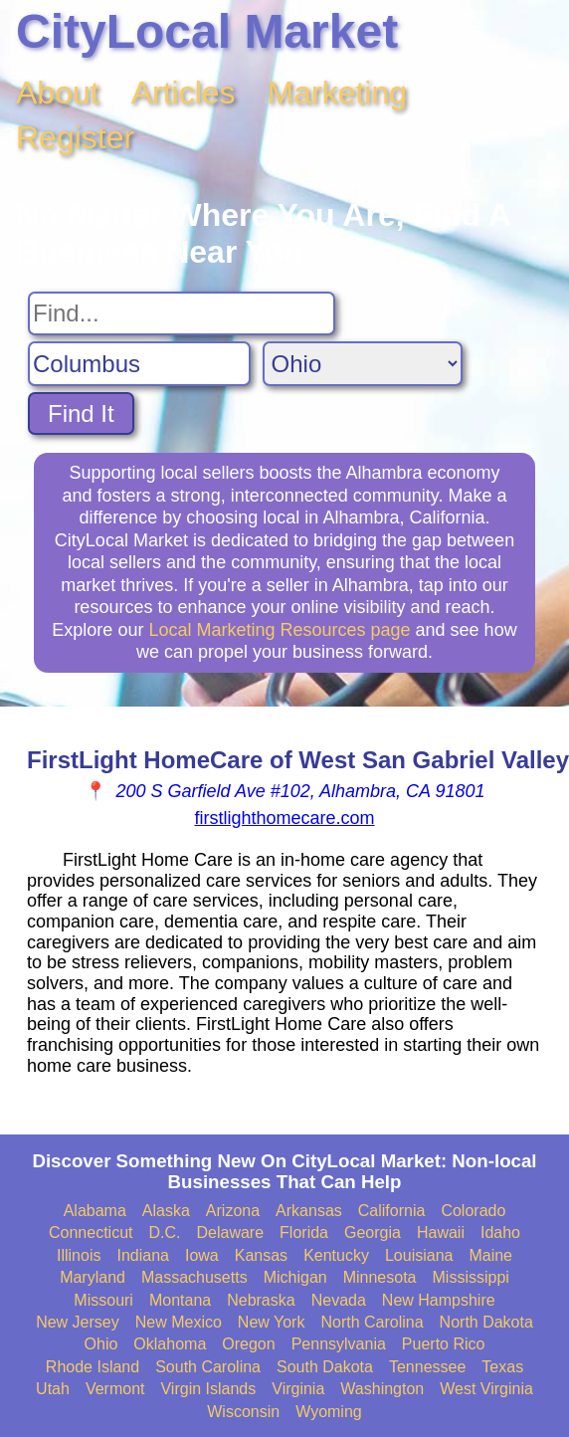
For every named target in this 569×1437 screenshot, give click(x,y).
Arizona (233, 1210)
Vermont (115, 1388)
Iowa (202, 1255)
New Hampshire (438, 1300)
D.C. (165, 1232)
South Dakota (325, 1366)
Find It (81, 413)
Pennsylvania (338, 1343)
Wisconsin (243, 1411)
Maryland (92, 1277)
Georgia (372, 1232)
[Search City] (139, 363)
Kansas (261, 1255)
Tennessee (427, 1366)
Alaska (166, 1210)
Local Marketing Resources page (279, 630)
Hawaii (441, 1232)
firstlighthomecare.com (284, 818)
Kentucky (336, 1255)
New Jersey (77, 1322)
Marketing (338, 92)
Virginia (298, 1388)
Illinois (78, 1255)
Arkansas (309, 1210)
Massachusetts (194, 1277)
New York (271, 1322)
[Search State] (363, 363)
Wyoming (328, 1411)
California (392, 1210)
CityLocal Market (207, 31)
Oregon (248, 1343)
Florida (304, 1232)
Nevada (338, 1300)
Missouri (103, 1300)
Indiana (142, 1255)
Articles (183, 92)
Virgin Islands (208, 1388)
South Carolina (208, 1366)
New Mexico (178, 1322)
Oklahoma (169, 1343)
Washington (382, 1388)
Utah (53, 1388)
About (57, 92)
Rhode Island (92, 1366)
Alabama (95, 1210)
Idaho (500, 1232)
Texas (502, 1366)
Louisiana (419, 1255)
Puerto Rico (443, 1343)
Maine (490, 1255)
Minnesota (380, 1277)
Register (75, 137)
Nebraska (260, 1300)
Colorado (473, 1210)
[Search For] (181, 313)
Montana (180, 1300)
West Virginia (486, 1388)
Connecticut (91, 1232)
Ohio (101, 1343)
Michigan (295, 1277)
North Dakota (486, 1322)
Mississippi (471, 1277)
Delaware (231, 1232)
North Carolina (371, 1322)
